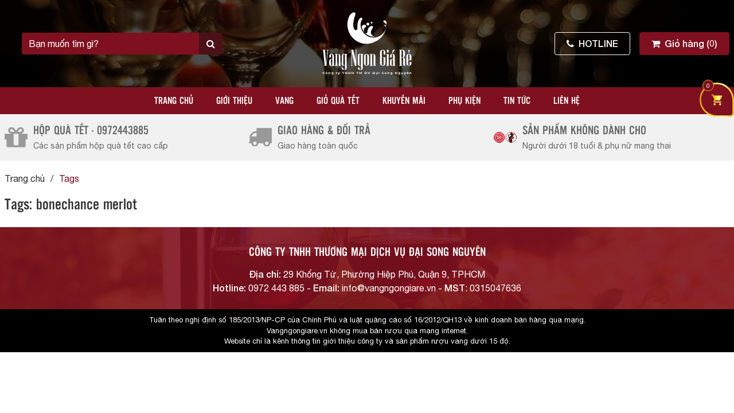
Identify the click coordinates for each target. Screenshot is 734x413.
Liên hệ (566, 101)
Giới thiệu (234, 101)
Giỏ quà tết (338, 101)
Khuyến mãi (403, 101)
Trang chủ (173, 101)
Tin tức (516, 101)
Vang (284, 101)
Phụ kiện (464, 101)
